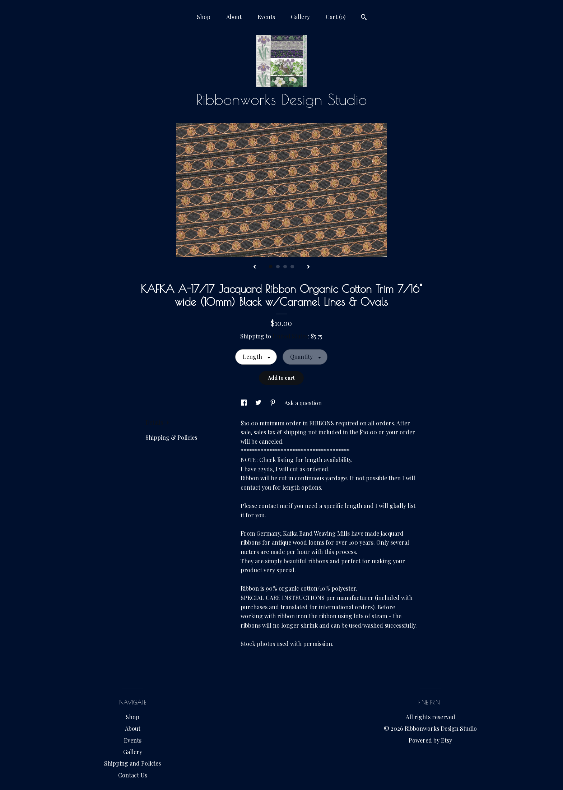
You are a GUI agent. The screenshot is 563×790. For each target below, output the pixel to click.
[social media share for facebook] (244, 403)
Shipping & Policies (171, 437)
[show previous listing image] (254, 267)
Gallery (300, 16)
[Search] (364, 18)
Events (266, 16)
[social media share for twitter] (259, 403)
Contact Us (132, 775)
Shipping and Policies (132, 763)
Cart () (335, 16)
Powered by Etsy (430, 740)
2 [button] (278, 266)
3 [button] (285, 266)
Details (157, 422)
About (234, 16)
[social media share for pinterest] (273, 403)
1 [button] (271, 266)
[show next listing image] (308, 267)
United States (290, 336)
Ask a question (303, 403)
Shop (203, 16)
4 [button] (292, 266)
